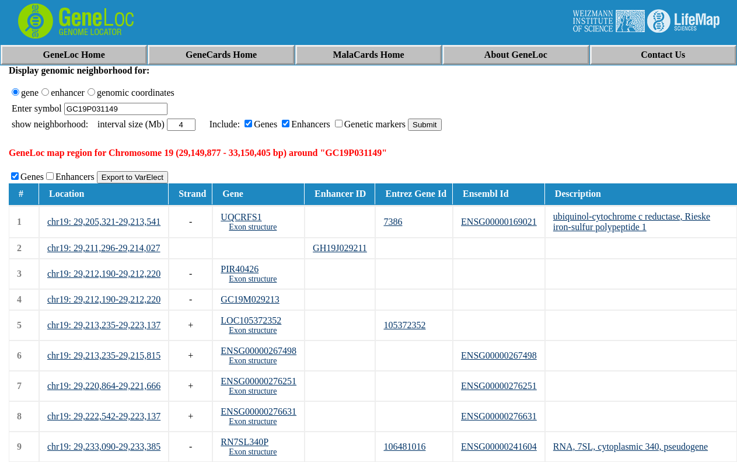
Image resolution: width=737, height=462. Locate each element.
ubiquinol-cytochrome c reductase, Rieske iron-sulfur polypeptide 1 (631, 221)
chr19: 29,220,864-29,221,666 (103, 386)
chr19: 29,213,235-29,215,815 (103, 355)
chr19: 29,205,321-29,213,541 (103, 222)
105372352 (404, 325)
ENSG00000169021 (499, 222)
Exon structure (253, 227)
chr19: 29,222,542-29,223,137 (103, 416)
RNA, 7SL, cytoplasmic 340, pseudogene (630, 446)
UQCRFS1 (241, 217)
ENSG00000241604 (499, 446)
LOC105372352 (251, 320)
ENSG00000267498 (258, 351)
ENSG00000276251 (258, 381)
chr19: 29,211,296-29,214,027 (103, 248)
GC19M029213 (250, 299)
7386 (392, 222)
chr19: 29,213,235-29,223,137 (103, 325)
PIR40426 (240, 269)
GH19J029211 (340, 248)
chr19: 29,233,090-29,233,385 (103, 446)
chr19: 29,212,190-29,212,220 (103, 274)
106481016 (404, 446)
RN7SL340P (244, 442)
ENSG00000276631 (258, 411)
